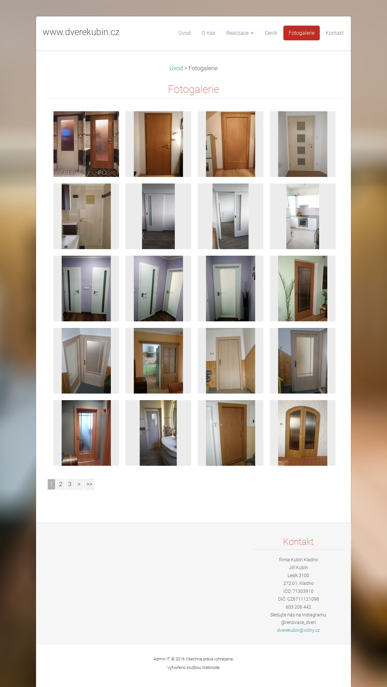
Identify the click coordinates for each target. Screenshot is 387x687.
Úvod (176, 68)
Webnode (211, 667)
